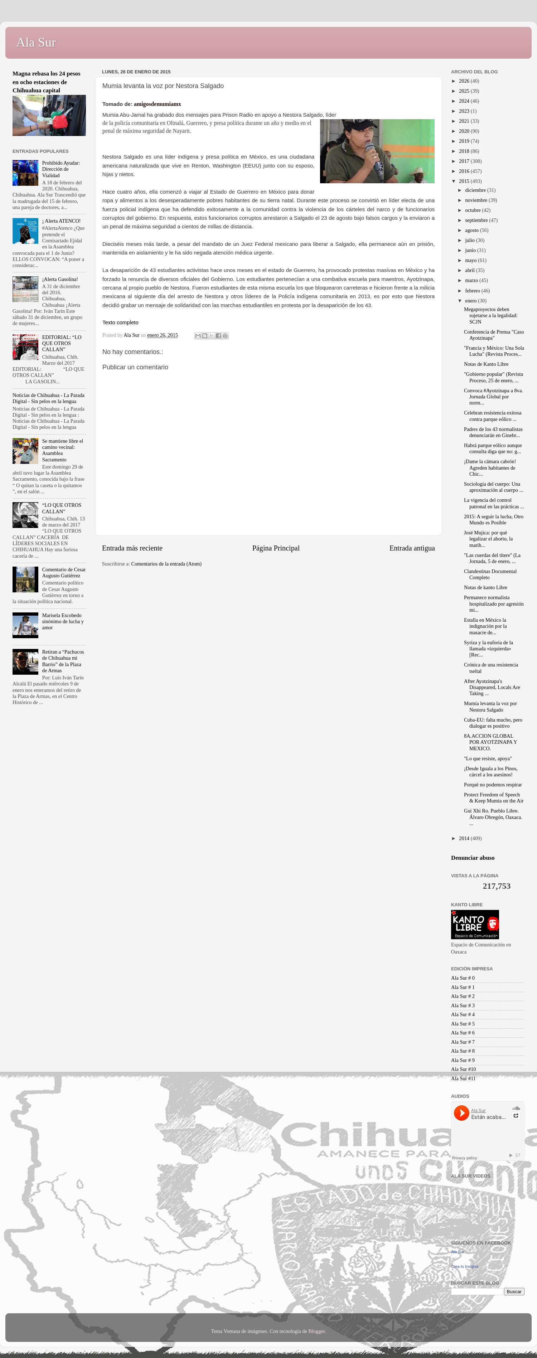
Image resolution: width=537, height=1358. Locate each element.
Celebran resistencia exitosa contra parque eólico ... (493, 416)
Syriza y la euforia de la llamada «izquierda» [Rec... (488, 649)
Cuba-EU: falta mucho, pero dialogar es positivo (493, 723)
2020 (464, 131)
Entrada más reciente (132, 548)
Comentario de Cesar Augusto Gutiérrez (64, 572)
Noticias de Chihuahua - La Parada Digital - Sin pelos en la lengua (48, 398)
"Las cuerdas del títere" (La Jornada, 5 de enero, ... (492, 558)
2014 (464, 838)
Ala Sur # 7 (463, 1042)
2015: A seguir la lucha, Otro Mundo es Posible (493, 519)
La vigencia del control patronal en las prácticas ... (494, 503)
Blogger (316, 1331)
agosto (472, 230)
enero (471, 301)
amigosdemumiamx (157, 104)
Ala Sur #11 (463, 1078)
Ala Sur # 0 (463, 978)
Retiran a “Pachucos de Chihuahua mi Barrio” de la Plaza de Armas (63, 661)
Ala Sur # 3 (463, 1005)
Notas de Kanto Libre (486, 364)
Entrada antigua (412, 548)
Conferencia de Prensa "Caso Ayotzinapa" (494, 335)
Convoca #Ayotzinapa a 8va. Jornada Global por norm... (493, 397)
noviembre (477, 200)
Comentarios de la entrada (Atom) (166, 564)
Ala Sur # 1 (463, 987)
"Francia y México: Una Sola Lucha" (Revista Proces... (494, 351)
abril (470, 270)
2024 (464, 101)
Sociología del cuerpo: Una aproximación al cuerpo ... (493, 487)
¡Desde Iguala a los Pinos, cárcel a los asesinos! (491, 771)
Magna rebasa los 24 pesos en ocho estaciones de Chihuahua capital (47, 82)
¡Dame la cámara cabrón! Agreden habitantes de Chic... (490, 468)
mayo (471, 260)
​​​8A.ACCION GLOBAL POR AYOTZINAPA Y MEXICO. (490, 742)
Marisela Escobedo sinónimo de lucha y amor (63, 621)
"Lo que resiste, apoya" (488, 758)
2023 (464, 111)
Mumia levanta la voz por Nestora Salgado (490, 706)
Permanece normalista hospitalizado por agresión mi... (494, 604)
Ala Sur (36, 42)
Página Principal (276, 548)
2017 (464, 161)
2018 (464, 151)
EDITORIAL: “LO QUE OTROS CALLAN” (62, 343)
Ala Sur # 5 (463, 1024)
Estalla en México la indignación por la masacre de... (485, 626)
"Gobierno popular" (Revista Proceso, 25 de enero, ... (493, 377)
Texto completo (120, 322)
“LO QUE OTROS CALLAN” (62, 508)
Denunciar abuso (473, 857)
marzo (472, 280)
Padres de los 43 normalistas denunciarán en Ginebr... (493, 432)
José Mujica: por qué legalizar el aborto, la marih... (488, 539)
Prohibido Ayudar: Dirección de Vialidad (61, 169)
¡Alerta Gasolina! (60, 279)
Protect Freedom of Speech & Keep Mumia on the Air (493, 798)
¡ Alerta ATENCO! (61, 221)
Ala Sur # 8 (463, 1051)
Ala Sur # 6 (463, 1033)
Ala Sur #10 (463, 1069)
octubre (473, 210)
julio (470, 240)
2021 (464, 121)
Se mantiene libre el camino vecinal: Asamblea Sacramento (62, 450)
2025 (464, 91)
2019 (464, 141)
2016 (464, 171)
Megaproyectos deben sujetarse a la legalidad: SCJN (491, 315)
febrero (473, 291)
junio (471, 250)
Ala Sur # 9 (463, 1060)
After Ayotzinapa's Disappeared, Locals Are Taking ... (492, 687)
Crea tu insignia (464, 1266)
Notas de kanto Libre (485, 587)
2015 (464, 181)
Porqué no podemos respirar (493, 784)
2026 (464, 81)
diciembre (476, 190)
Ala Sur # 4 (463, 1014)
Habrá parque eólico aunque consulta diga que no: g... (493, 448)
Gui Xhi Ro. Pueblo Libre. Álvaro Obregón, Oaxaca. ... (493, 817)
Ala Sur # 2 (463, 996)
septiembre (477, 220)
